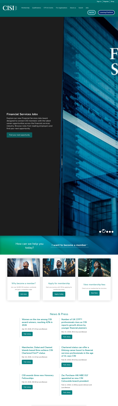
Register (106, 1)
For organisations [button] (61, 8)
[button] (100, 232)
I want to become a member (69, 245)
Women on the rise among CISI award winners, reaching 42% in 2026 (37, 322)
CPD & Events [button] (48, 8)
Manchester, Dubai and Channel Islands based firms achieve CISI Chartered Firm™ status (37, 350)
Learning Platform (106, 12)
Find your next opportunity (19, 135)
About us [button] (73, 8)
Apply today (58, 294)
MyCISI (91, 12)
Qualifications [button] (36, 8)
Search (81, 8)
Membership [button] (25, 8)
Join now (24, 294)
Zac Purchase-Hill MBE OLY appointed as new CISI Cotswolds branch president (75, 378)
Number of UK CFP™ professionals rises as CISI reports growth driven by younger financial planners (74, 323)
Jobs (87, 8)
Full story (27, 334)
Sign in (99, 1)
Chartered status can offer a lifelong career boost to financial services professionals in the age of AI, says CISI (77, 351)
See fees (94, 293)
